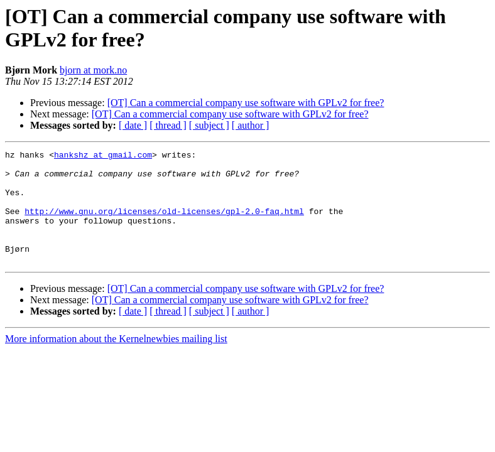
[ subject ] (209, 125)
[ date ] (133, 125)
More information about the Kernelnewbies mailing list (116, 361)
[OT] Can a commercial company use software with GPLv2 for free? (245, 102)
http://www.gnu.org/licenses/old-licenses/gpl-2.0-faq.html (164, 224)
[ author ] (250, 125)
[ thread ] (168, 125)
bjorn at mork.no (93, 70)
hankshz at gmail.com (103, 156)
